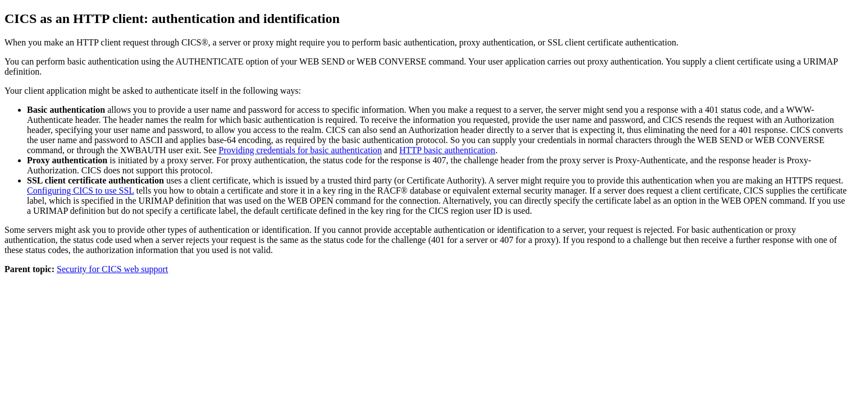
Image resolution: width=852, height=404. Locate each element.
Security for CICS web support (112, 269)
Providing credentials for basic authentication (300, 150)
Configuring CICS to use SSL (80, 190)
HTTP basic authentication (447, 150)
